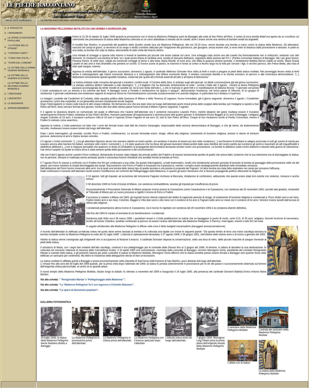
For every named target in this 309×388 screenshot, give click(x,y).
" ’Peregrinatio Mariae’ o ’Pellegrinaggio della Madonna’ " (92, 279)
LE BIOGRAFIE (15, 103)
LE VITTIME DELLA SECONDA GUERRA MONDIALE (18, 86)
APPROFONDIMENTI (18, 108)
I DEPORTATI (14, 98)
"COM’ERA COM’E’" (18, 53)
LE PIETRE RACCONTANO (55, 20)
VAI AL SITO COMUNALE (19, 20)
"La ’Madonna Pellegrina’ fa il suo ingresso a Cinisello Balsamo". (96, 284)
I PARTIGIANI (14, 93)
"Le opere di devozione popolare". (79, 290)
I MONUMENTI (15, 33)
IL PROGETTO (15, 28)
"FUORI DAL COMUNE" (20, 63)
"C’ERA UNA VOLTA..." (20, 58)
